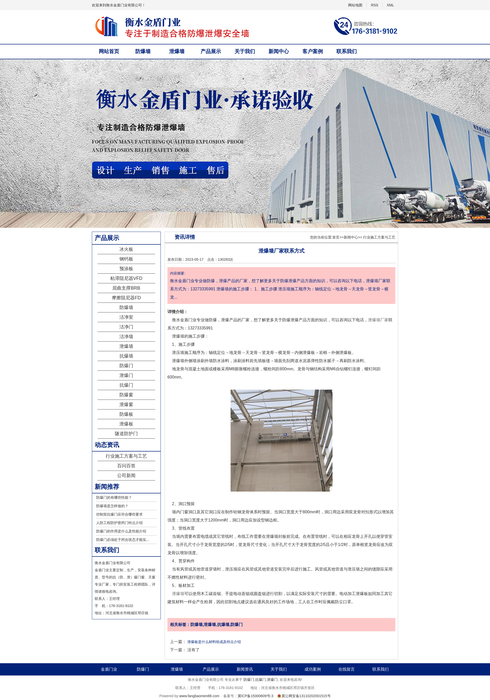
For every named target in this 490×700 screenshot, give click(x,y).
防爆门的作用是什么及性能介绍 (121, 531)
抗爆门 (126, 385)
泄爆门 (126, 375)
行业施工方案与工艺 (126, 456)
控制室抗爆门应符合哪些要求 (119, 514)
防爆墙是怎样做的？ (112, 506)
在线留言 (346, 669)
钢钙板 (126, 259)
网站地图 (355, 5)
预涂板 (126, 268)
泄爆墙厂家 (378, 320)
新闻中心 (278, 51)
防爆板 (126, 414)
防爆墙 (143, 51)
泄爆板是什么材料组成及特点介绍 (214, 642)
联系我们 (346, 51)
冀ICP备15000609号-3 (255, 696)
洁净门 (126, 326)
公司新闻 (126, 475)
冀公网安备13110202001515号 (306, 696)
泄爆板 (126, 423)
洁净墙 (126, 336)
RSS (374, 5)
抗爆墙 (126, 356)
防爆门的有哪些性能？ (114, 497)
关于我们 (245, 51)
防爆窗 (126, 394)
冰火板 (126, 249)
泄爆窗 (126, 404)
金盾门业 (109, 669)
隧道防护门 (126, 433)
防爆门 (126, 365)
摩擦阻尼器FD (126, 297)
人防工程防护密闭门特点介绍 (119, 523)
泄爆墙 (177, 51)
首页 (335, 237)
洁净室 (126, 317)
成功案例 (312, 669)
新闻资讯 (245, 669)
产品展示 (211, 51)
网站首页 (109, 51)
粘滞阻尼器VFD (126, 278)
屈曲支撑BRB (126, 288)
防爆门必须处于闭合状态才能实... (122, 540)
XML (390, 5)
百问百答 (126, 465)
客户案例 (312, 51)
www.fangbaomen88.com (199, 696)
